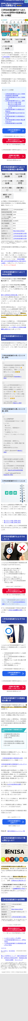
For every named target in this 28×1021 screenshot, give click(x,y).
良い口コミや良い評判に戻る (12, 520)
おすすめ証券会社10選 (14, 784)
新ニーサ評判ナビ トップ (8, 956)
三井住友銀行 (6, 57)
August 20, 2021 (8, 474)
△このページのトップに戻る (12, 938)
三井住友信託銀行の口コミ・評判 (15, 100)
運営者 (25, 972)
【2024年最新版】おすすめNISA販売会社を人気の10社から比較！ (13, 261)
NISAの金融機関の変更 (15, 610)
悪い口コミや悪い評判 (14, 104)
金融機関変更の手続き (19, 888)
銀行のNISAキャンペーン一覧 (16, 831)
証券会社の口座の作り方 (18, 880)
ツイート (3, 948)
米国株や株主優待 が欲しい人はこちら (14, 156)
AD (16, 0)
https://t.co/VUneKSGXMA (15, 470)
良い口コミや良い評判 (14, 102)
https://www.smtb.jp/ (19, 231)
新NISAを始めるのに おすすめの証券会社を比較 (14, 140)
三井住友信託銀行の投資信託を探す (12, 758)
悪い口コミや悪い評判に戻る (12, 522)
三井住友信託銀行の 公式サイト (14, 131)
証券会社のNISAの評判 (10, 958)
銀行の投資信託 (12, 950)
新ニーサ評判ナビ (4, 950)
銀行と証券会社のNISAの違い (9, 295)
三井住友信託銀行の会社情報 (13, 123)
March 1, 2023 (17, 403)
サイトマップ (19, 960)
